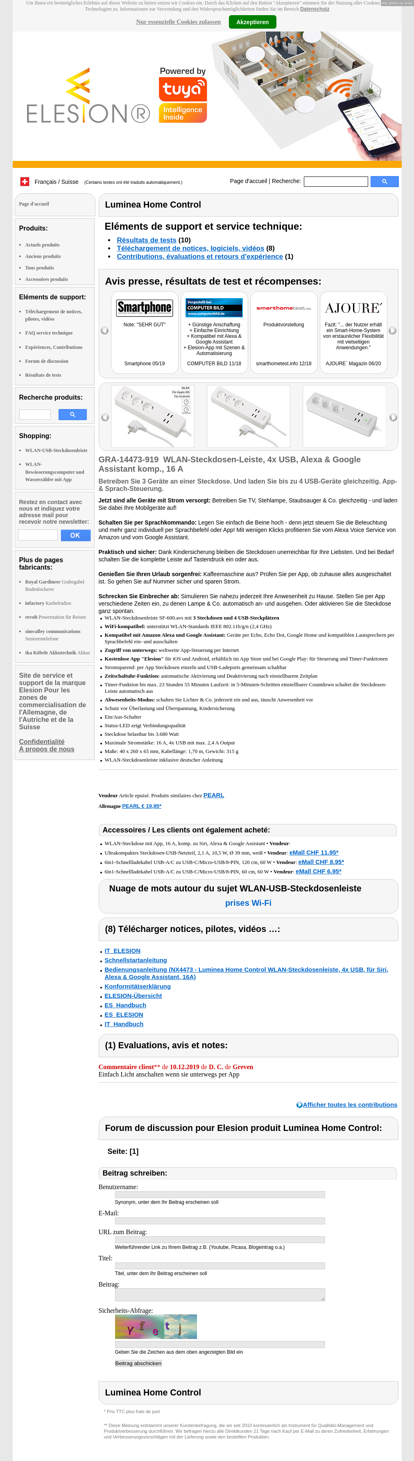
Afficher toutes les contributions (350, 1104)
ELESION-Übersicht (133, 995)
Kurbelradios (48, 603)
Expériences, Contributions (54, 347)
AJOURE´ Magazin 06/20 (353, 363)
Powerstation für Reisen (55, 617)
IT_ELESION (123, 950)
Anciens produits (43, 256)
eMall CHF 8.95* (321, 861)
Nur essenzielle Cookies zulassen (178, 21)
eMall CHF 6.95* (319, 871)
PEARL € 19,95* (141, 806)
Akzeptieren (252, 21)
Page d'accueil (248, 181)
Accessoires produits (46, 279)
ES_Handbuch (126, 1005)
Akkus (57, 653)
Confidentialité (42, 741)
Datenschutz (314, 9)
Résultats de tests (43, 375)
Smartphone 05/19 (144, 363)
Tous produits (39, 268)
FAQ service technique (49, 333)
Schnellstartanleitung (136, 960)
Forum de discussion (46, 361)
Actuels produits (42, 245)
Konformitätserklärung (138, 986)
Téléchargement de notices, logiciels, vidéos (191, 248)
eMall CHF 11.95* (314, 852)
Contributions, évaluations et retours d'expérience (200, 256)
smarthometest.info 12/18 (283, 363)
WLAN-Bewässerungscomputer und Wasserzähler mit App (54, 471)
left (105, 417)
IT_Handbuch (124, 1023)
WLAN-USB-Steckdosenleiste (56, 450)
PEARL (214, 795)
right (393, 417)
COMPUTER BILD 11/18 (214, 363)
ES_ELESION (124, 1014)
